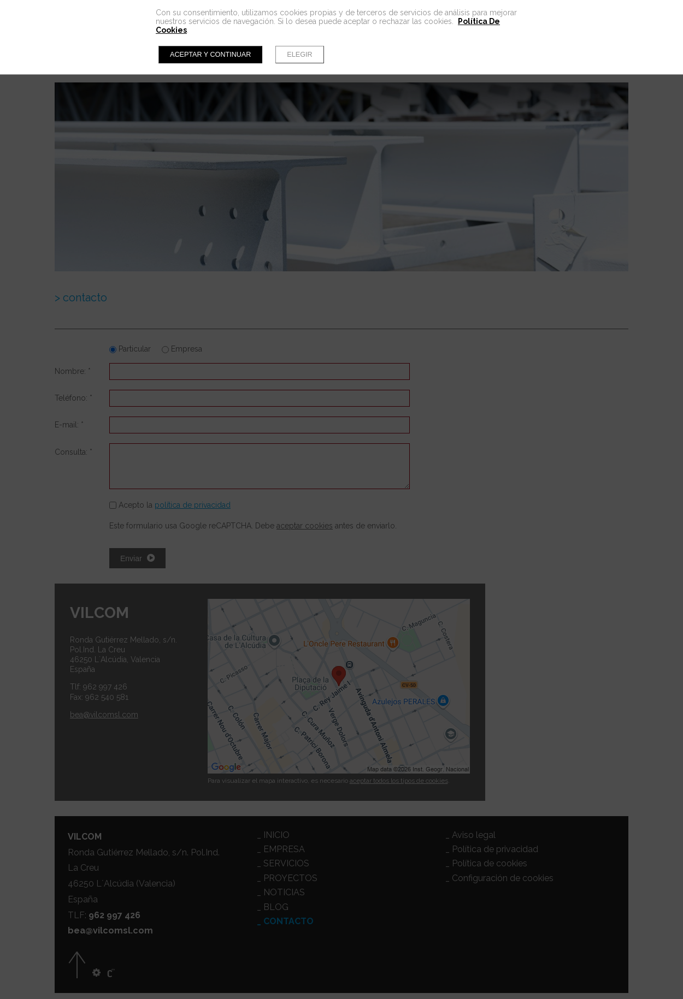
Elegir (299, 54)
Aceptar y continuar (210, 54)
